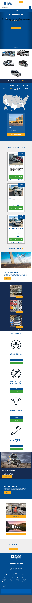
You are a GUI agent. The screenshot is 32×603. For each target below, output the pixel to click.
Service (8, 574)
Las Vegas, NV (19, 88)
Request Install (16, 362)
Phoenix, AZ (16, 89)
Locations (26, 574)
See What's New (16, 28)
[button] (2, 30)
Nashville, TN (27, 88)
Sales (5, 574)
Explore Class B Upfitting (7, 476)
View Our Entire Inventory (16, 80)
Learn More (7, 278)
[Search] (15, 7)
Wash (13, 574)
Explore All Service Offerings (16, 329)
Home (2, 574)
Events (16, 574)
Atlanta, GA (4, 88)
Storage (11, 574)
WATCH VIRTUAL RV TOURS (16, 516)
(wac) (16, 179)
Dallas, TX (11, 88)
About (23, 574)
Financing (19, 574)
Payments (12, 179)
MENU (16, 10)
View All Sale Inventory (16, 248)
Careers (29, 574)
